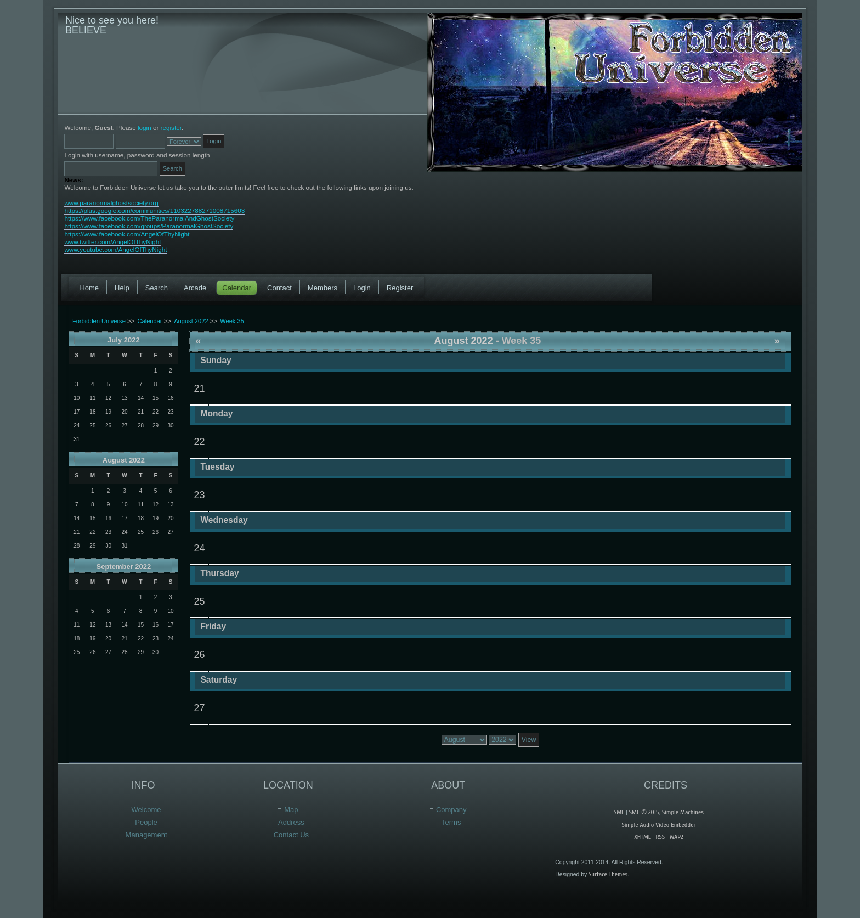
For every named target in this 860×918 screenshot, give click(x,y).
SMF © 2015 (644, 812)
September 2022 (124, 566)
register (171, 127)
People (146, 822)
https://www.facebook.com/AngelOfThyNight (126, 234)
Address (291, 822)
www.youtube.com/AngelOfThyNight (115, 249)
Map (291, 810)
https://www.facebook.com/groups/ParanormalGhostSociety (148, 225)
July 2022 (124, 340)
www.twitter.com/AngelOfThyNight (112, 241)
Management (146, 835)
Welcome (146, 810)
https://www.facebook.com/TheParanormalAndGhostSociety (149, 218)
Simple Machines (683, 812)
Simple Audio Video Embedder (658, 825)
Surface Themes (608, 874)
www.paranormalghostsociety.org (111, 202)
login (144, 127)
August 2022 (124, 460)
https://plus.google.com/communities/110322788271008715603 (154, 210)
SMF (619, 812)
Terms (451, 822)
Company (451, 810)
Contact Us (291, 835)
